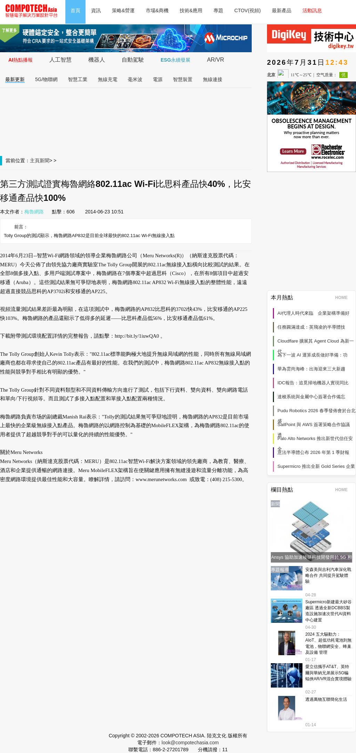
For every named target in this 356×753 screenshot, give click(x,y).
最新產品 (281, 10)
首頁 (75, 10)
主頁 (35, 160)
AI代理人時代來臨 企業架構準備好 (313, 313)
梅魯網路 (34, 211)
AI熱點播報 (20, 60)
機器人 (96, 60)
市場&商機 (157, 10)
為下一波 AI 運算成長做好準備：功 (312, 355)
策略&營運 (123, 10)
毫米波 (135, 79)
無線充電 (108, 79)
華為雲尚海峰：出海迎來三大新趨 (311, 368)
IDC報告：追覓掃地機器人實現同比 (312, 382)
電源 (158, 79)
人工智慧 (60, 60)
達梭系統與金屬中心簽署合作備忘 (311, 396)
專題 (218, 10)
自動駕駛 (133, 60)
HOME (343, 297)
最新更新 (15, 79)
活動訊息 (312, 10)
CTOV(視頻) (247, 10)
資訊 (96, 10)
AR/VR (215, 60)
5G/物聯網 (46, 79)
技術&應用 (191, 10)
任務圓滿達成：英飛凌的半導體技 (311, 327)
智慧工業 (78, 79)
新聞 (44, 160)
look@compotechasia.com (190, 742)
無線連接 (212, 79)
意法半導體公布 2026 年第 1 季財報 (313, 452)
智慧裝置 (183, 79)
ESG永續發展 (176, 60)
